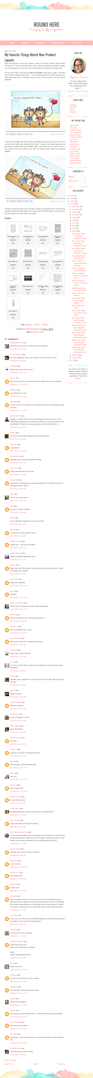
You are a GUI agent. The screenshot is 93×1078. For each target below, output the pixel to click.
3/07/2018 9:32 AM (18, 560)
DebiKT (12, 1010)
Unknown (13, 444)
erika (11, 506)
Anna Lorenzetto (75, 132)
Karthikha (13, 366)
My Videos (39, 43)
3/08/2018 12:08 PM (18, 867)
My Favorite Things (37, 332)
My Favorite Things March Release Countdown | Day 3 (79, 335)
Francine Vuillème (76, 137)
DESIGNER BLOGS (51, 1075)
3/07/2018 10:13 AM (18, 586)
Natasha (13, 615)
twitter (36, 325)
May (73, 225)
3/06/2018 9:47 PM (18, 349)
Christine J (13, 626)
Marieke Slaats (75, 153)
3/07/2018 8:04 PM (18, 744)
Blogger (78, 378)
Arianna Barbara (15, 553)
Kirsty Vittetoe (15, 726)
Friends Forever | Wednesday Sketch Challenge (79, 263)
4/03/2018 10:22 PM (18, 993)
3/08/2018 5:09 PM (18, 924)
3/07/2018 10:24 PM (18, 779)
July (73, 220)
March (74, 231)
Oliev (12, 494)
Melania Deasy (75, 156)
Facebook (73, 112)
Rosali (12, 518)
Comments (74, 181)
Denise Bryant (15, 456)
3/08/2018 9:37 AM (18, 843)
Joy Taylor (73, 146)
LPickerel (13, 975)
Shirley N (13, 884)
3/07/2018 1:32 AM (18, 451)
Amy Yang (73, 128)
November (75, 209)
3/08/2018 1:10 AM (18, 803)
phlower (13, 565)
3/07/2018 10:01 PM (18, 768)
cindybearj (13, 987)
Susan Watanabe (16, 354)
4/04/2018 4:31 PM (18, 1028)
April (73, 228)
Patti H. (12, 378)
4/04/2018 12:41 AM (18, 1005)
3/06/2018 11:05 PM (18, 384)
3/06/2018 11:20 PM (18, 396)
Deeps (12, 773)
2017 (72, 360)
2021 (72, 196)
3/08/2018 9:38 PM (18, 958)
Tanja (12, 963)
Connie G (13, 749)
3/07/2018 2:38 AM (18, 489)
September (76, 215)
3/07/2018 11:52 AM (18, 609)
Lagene (12, 998)
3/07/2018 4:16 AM (18, 512)
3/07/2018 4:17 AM (18, 524)
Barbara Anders (75, 135)
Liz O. (12, 662)
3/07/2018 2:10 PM (18, 656)
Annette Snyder (15, 797)
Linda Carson (14, 808)
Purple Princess (15, 1048)
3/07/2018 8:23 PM (18, 756)
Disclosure (77, 43)
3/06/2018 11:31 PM (18, 410)
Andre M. (13, 930)
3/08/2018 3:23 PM (18, 879)
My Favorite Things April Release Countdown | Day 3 (79, 236)
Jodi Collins (74, 142)
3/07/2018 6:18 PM (18, 720)
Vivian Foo (13, 468)
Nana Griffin (14, 579)
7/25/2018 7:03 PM (18, 1055)
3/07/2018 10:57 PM (18, 791)
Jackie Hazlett (15, 820)
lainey (12, 591)
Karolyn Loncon (75, 149)
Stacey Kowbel (15, 849)
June (73, 223)
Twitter (72, 110)
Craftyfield (13, 650)
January (75, 357)
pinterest (45, 325)
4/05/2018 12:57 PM (18, 1043)
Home (12, 43)
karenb (12, 690)
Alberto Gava (74, 125)
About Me (25, 43)
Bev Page (13, 1034)
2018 (72, 204)
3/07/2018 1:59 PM (18, 645)
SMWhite (13, 390)
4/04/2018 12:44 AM (18, 1017)
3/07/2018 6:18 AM (18, 536)
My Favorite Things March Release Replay (78, 300)
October (75, 212)
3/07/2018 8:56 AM (18, 548)
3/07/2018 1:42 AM (18, 463)
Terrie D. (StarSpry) (17, 603)
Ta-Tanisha (14, 915)
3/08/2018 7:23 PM (18, 936)
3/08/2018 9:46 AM (18, 855)
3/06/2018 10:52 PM (18, 373)
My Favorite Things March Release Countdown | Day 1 (79, 320)
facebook (29, 325)
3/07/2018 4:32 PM (18, 709)
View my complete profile (78, 91)
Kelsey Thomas (15, 738)
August (74, 217)
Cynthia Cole (14, 714)
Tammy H (13, 785)
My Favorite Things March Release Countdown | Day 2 (79, 328)
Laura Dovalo (74, 151)
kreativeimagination (17, 941)
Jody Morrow (74, 144)
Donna (12, 676)
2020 (72, 198)
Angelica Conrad (75, 130)
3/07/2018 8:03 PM (18, 732)
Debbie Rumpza (15, 541)
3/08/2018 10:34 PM (18, 969)
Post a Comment (10, 1060)
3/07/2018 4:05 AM (18, 500)
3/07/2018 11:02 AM (18, 597)
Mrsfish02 (13, 402)
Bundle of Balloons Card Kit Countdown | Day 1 (79, 275)
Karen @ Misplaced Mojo (18, 832)
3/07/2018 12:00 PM (18, 621)
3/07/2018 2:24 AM (18, 474)
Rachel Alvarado (75, 160)
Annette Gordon (15, 702)
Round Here (46, 24)
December (75, 206)
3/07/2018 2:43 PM (18, 671)
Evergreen (13, 861)
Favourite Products (58, 43)
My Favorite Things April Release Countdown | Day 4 (79, 243)
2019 (72, 201)
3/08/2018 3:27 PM (18, 891)
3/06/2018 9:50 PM (18, 361)
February (75, 355)
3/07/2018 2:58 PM (18, 685)
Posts (72, 177)
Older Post (61, 1064)
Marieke (13, 530)
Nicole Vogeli (74, 158)
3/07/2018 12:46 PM (18, 633)
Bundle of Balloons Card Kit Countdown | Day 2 (79, 283)
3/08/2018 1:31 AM (18, 815)
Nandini (12, 433)
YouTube (73, 107)
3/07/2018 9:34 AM (18, 574)
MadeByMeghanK (16, 343)
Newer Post (9, 1064)
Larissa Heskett (15, 416)
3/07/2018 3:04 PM (18, 697)
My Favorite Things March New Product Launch (79, 313)
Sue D (12, 761)
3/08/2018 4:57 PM (18, 910)
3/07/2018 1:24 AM (18, 427)
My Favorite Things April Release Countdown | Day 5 (79, 251)
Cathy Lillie (14, 480)
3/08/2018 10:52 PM (18, 981)
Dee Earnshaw (15, 638)
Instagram (73, 105)
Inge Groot (73, 139)
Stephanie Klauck (78, 78)
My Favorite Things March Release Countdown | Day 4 (79, 342)
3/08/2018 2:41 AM (18, 827)
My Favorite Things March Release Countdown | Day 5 (79, 350)
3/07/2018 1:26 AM (18, 439)
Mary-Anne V (14, 872)
